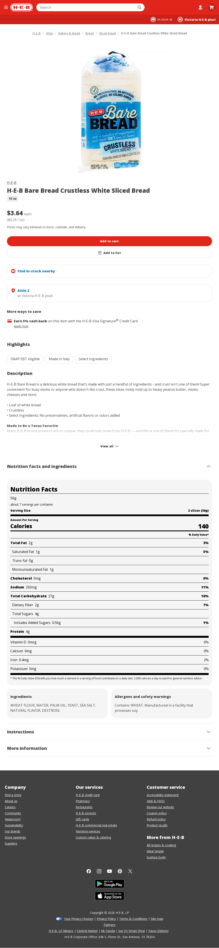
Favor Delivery (158, 931)
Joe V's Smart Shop (131, 931)
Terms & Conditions (133, 919)
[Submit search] (140, 7)
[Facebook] (88, 871)
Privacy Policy (106, 919)
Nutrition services (88, 831)
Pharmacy (83, 801)
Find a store (13, 795)
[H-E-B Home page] (21, 7)
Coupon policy (157, 813)
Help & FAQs (156, 801)
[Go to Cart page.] (212, 7)
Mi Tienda (108, 931)
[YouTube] (109, 871)
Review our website (160, 807)
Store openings (15, 837)
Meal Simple (155, 851)
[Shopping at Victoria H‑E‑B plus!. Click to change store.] (197, 19)
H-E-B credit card (88, 795)
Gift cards (82, 819)
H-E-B (11, 182)
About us (11, 801)
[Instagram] (99, 871)
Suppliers (11, 843)
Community (13, 813)
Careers (10, 807)
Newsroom (13, 819)
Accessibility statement (163, 795)
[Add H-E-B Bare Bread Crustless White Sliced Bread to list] (109, 253)
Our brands (12, 831)
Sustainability (14, 825)
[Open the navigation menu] (6, 7)
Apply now (21, 326)
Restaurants (84, 807)
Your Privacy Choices (78, 919)
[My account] (200, 7)
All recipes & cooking (161, 845)
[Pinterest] (120, 871)
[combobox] (85, 7)
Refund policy (156, 819)
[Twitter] (130, 871)
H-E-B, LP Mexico (61, 931)
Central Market (87, 931)
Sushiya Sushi (156, 857)
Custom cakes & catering (93, 837)
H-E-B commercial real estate (96, 825)
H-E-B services (86, 813)
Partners (110, 925)
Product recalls (157, 825)
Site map (157, 919)
